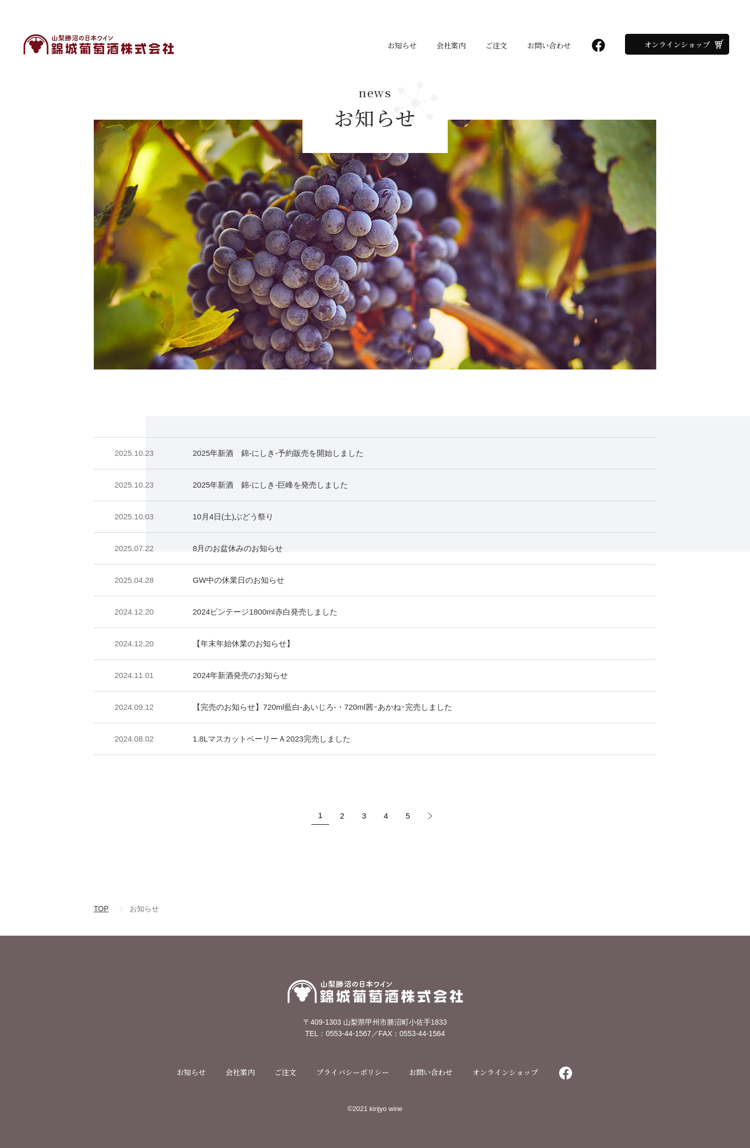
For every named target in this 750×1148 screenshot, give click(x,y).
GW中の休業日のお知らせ (238, 580)
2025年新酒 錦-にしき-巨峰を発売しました (270, 484)
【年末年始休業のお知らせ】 (243, 643)
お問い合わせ (549, 45)
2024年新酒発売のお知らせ (240, 675)
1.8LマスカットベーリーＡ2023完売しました (272, 738)
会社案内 (451, 45)
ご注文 (496, 45)
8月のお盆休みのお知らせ (238, 548)
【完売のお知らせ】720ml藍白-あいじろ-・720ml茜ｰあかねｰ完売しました (322, 707)
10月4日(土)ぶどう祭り (233, 516)
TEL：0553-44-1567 (338, 1033)
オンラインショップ (677, 44)
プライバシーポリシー (352, 1072)
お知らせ (402, 45)
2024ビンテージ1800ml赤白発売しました (265, 611)
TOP (101, 908)
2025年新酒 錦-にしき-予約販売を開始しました (278, 453)
